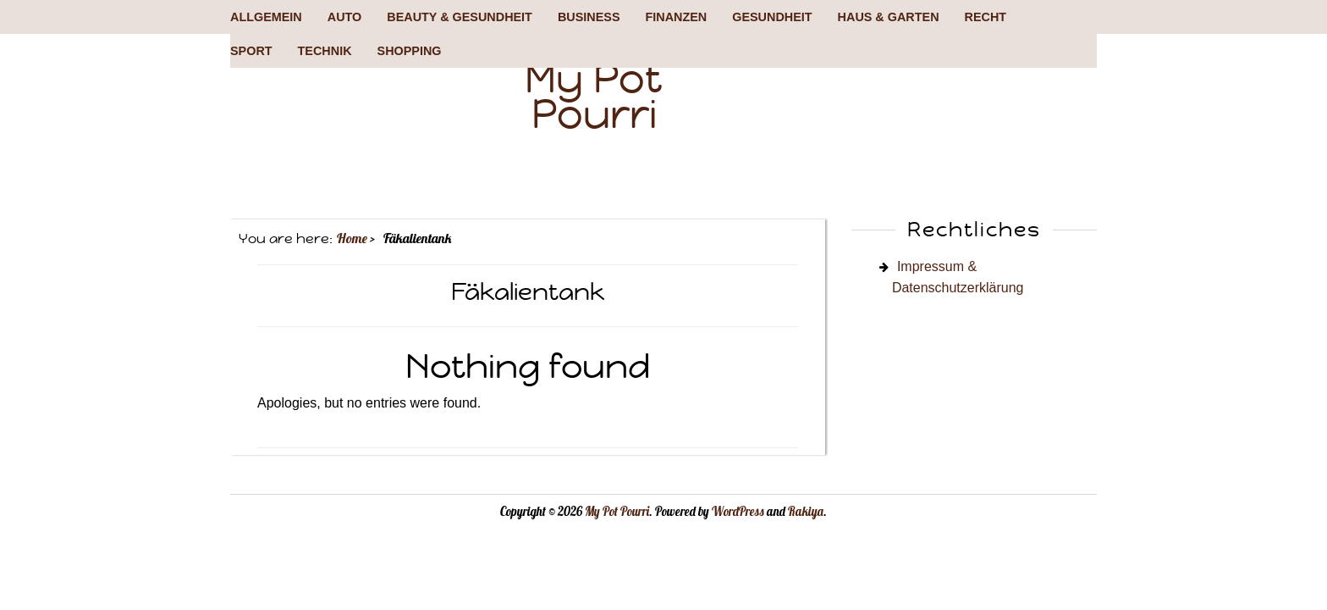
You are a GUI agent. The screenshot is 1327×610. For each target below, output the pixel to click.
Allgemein (266, 17)
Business (589, 17)
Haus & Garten (888, 17)
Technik (325, 51)
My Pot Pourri (594, 96)
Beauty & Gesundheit (459, 17)
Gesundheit (772, 17)
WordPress (738, 511)
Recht (986, 17)
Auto (345, 17)
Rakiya (805, 511)
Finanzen (676, 17)
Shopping (409, 51)
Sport (251, 51)
